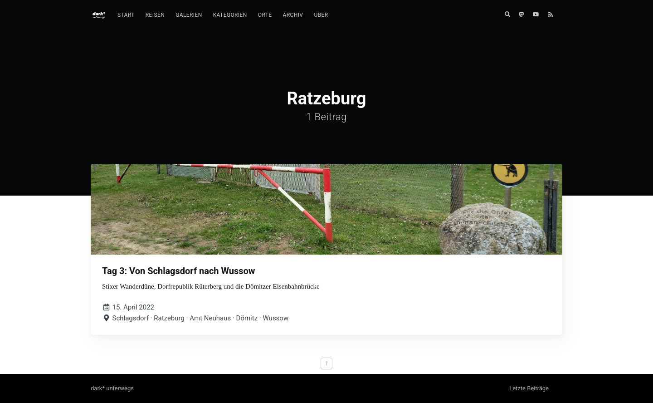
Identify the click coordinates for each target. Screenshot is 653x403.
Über (321, 15)
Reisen (155, 15)
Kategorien (230, 15)
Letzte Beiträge (529, 388)
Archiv (293, 15)
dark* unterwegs (112, 388)
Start (126, 15)
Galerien (188, 15)
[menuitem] (126, 15)
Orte (265, 15)
